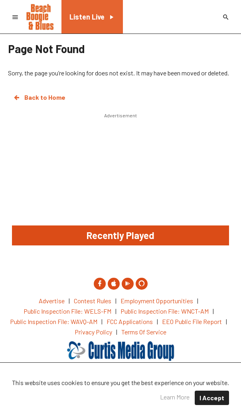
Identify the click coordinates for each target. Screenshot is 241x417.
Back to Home (39, 97)
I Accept (212, 397)
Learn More (175, 397)
